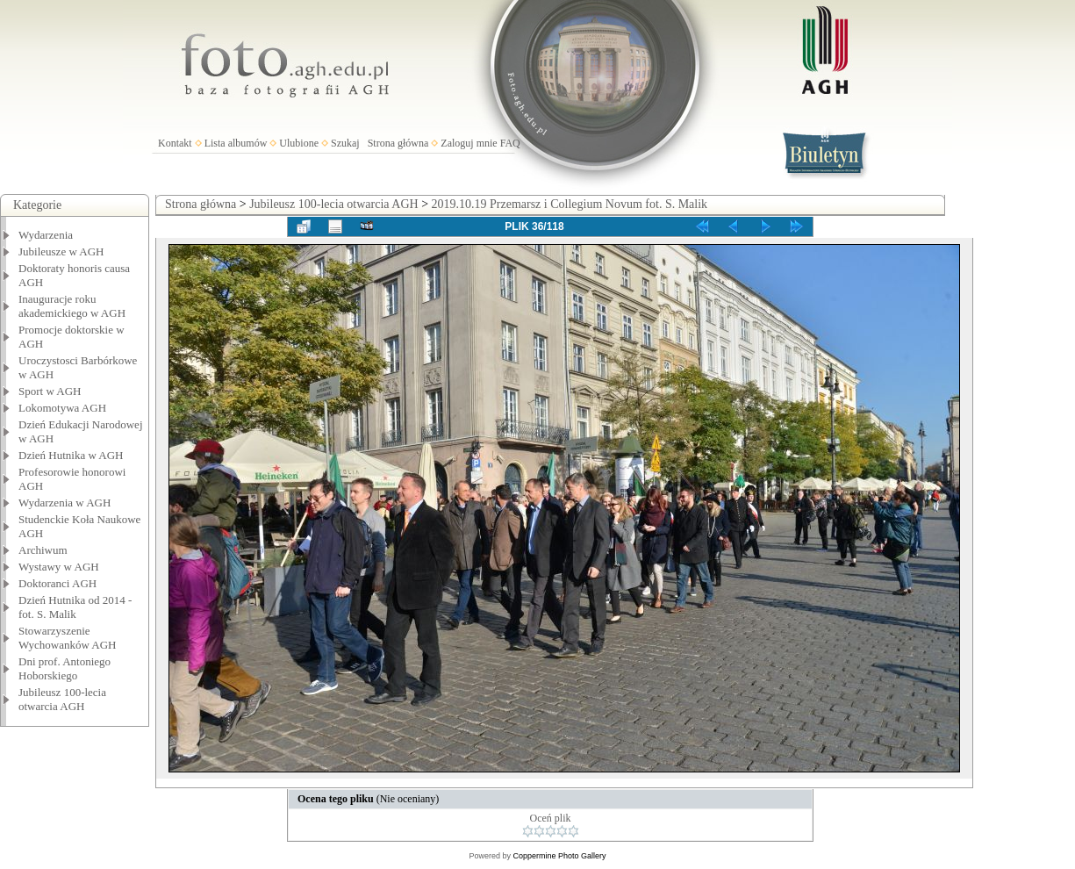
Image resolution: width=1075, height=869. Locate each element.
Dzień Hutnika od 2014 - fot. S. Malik (75, 607)
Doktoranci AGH (57, 583)
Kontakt (175, 143)
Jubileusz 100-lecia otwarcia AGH (62, 699)
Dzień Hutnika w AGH (71, 455)
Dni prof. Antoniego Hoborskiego (64, 668)
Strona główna (398, 143)
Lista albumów (236, 143)
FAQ (510, 143)
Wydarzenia (45, 234)
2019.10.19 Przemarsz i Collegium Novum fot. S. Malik (570, 204)
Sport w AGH (50, 391)
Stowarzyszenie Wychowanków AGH (67, 637)
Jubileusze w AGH (61, 251)
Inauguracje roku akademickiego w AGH (71, 306)
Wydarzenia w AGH (64, 502)
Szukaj (345, 143)
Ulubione (299, 143)
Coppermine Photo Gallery (559, 855)
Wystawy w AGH (58, 566)
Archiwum (43, 550)
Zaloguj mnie (469, 143)
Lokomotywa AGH (62, 407)
